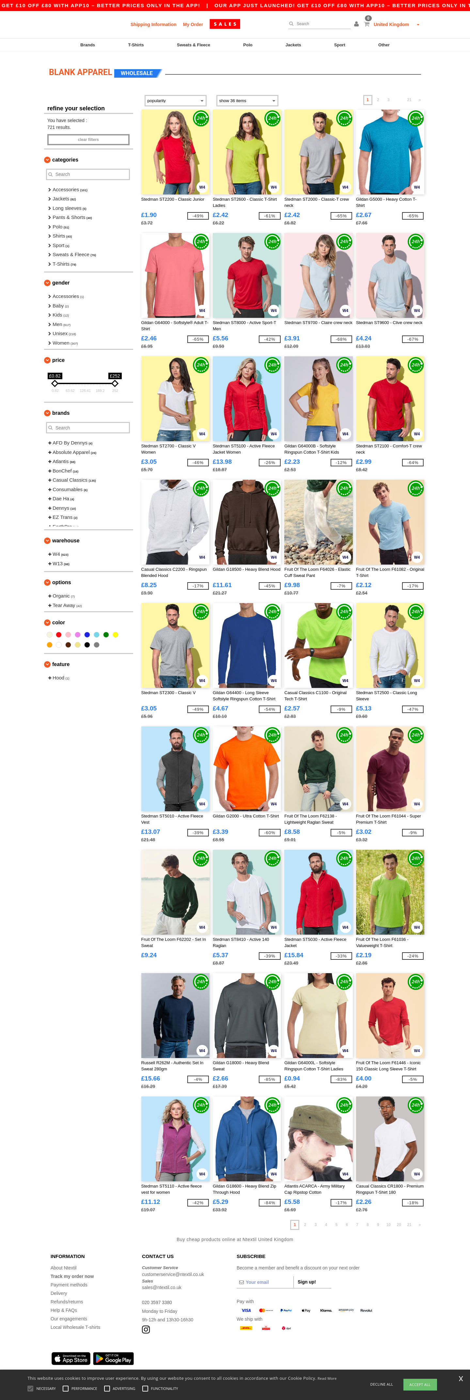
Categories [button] (65, 157)
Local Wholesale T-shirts (75, 1324)
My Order (193, 24)
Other (384, 44)
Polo (247, 44)
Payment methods (69, 1281)
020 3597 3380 (157, 1299)
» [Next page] (420, 97)
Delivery (59, 1290)
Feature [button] (61, 661)
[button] (357, 24)
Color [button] (58, 619)
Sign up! (307, 1279)
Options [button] (61, 579)
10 (388, 1222)
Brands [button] (61, 410)
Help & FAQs (64, 1307)
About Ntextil (63, 1265)
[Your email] (265, 1279)
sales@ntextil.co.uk (161, 1284)
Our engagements (69, 1315)
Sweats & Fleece (193, 44)
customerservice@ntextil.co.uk (173, 1271)
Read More (327, 1378)
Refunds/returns (67, 1298)
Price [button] (58, 357)
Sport (339, 44)
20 (399, 1222)
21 (409, 97)
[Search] (318, 24)
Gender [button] (61, 280)
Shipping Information (154, 24)
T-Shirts (136, 44)
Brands (87, 44)
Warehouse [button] (66, 537)
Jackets (293, 44)
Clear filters (88, 136)
